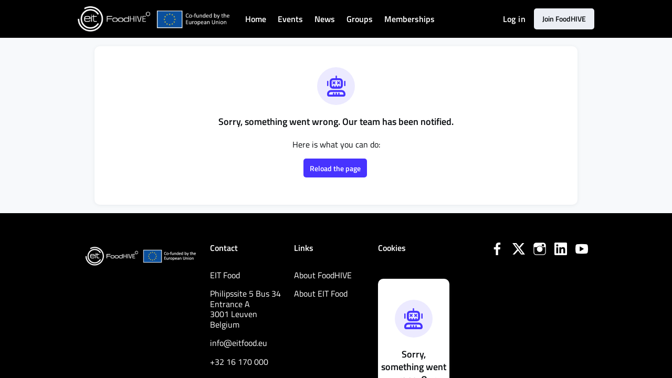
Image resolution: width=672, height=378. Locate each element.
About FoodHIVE (327, 275)
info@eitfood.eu (242, 343)
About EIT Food (324, 293)
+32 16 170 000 (241, 361)
